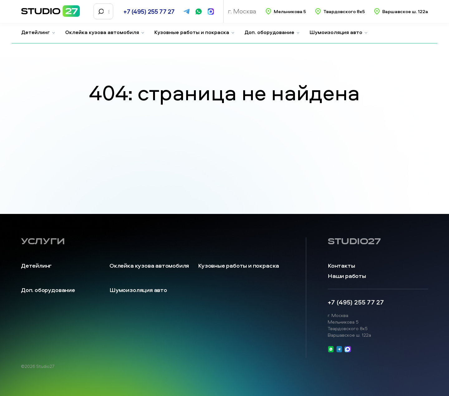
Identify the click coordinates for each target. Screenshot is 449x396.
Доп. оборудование (272, 32)
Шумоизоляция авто (339, 32)
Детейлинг (38, 32)
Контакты (341, 265)
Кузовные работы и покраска (194, 32)
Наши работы (347, 276)
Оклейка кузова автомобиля (105, 32)
